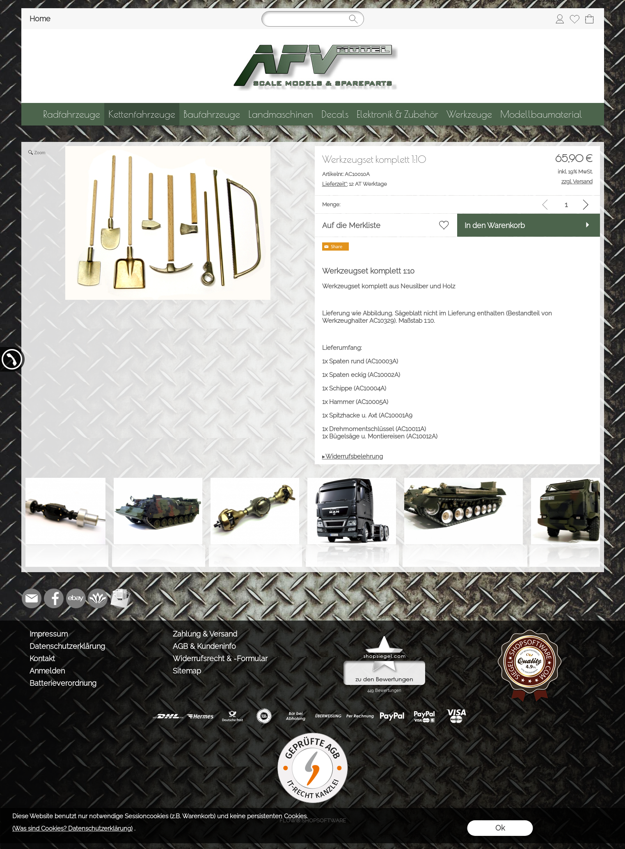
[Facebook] (53, 598)
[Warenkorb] (589, 19)
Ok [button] (500, 828)
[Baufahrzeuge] (211, 114)
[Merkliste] (574, 19)
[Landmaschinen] (280, 114)
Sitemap (187, 670)
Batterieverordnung (63, 683)
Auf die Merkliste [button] (351, 225)
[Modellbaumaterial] (541, 114)
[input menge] (566, 204)
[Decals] (335, 114)
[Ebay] (76, 598)
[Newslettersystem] (120, 598)
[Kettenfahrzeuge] (141, 114)
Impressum (49, 634)
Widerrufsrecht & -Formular (220, 658)
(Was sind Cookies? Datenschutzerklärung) (72, 828)
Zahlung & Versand (205, 634)
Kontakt (42, 658)
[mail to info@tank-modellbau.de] (31, 598)
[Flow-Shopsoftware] (98, 598)
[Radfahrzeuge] (71, 114)
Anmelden (47, 670)
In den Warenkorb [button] (495, 225)
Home (40, 18)
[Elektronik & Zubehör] (397, 114)
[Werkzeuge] (469, 114)
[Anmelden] (559, 19)
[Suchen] (312, 19)
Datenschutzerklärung (67, 646)
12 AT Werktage (354, 184)
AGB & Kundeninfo (204, 646)
